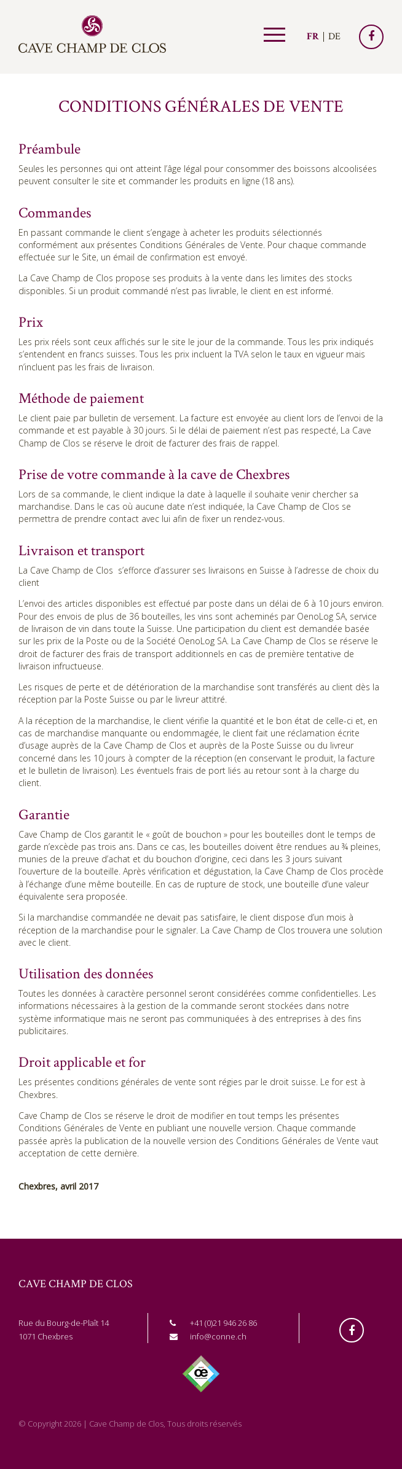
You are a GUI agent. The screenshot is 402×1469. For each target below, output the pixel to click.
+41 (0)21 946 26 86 (223, 1322)
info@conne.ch (218, 1336)
